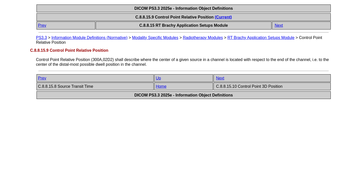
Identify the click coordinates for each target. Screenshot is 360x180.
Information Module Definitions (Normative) (90, 38)
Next (279, 25)
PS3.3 (41, 38)
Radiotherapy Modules (203, 38)
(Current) (223, 17)
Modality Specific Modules (155, 38)
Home (161, 86)
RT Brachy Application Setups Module (261, 38)
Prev (42, 25)
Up (158, 78)
